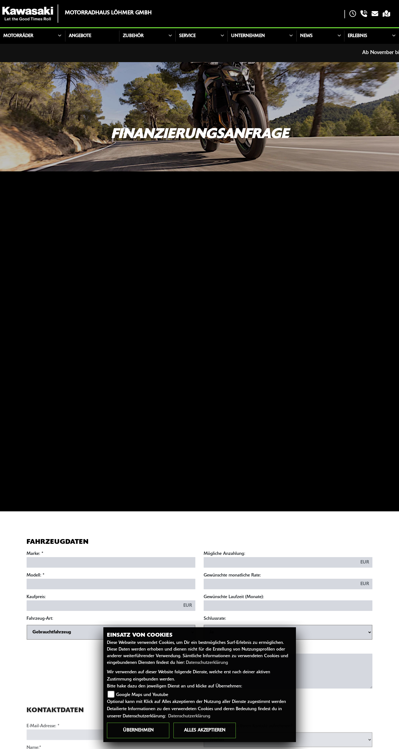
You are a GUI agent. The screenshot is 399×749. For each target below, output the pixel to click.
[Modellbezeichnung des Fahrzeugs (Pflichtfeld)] (111, 584)
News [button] (306, 36)
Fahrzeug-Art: (40, 619)
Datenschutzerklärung (207, 663)
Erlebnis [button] (357, 36)
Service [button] (187, 36)
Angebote (80, 36)
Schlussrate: (215, 619)
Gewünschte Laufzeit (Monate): (234, 597)
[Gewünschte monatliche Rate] (280, 584)
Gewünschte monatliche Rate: (232, 576)
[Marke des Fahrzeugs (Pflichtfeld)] (111, 563)
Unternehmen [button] (248, 36)
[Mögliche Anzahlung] (280, 563)
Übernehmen (138, 730)
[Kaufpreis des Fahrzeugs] (103, 606)
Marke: (33, 554)
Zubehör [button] (133, 36)
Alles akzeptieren (204, 730)
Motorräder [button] (18, 36)
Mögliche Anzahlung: (224, 554)
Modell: (34, 576)
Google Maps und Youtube (142, 695)
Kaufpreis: (36, 597)
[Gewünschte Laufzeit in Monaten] (288, 606)
